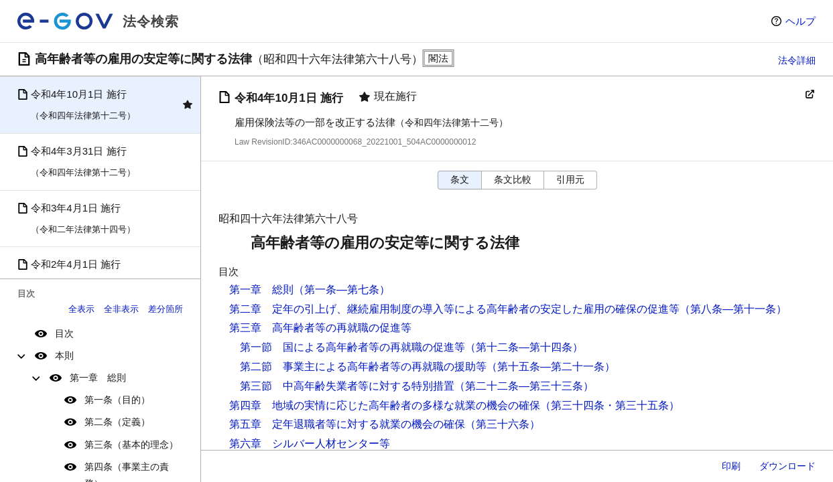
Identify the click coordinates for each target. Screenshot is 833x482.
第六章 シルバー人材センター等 (309, 443)
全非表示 (121, 309)
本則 (64, 355)
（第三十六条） (502, 424)
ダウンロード (787, 466)
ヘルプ (800, 21)
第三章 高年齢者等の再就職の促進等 (320, 327)
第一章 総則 (98, 377)
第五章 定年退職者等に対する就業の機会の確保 (347, 424)
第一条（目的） (117, 399)
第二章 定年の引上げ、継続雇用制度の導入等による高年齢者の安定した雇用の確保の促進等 (454, 309)
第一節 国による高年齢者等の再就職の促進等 (352, 347)
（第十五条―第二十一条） (551, 366)
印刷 (731, 466)
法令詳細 (797, 60)
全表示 (81, 309)
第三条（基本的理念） (131, 444)
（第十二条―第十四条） (524, 347)
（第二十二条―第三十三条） (524, 386)
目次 (64, 333)
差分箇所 (165, 309)
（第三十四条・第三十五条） (610, 405)
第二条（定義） (117, 421)
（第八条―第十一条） (733, 309)
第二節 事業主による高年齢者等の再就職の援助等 (363, 366)
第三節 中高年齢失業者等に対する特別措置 (347, 386)
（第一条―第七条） (342, 289)
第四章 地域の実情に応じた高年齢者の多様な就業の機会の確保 (384, 405)
